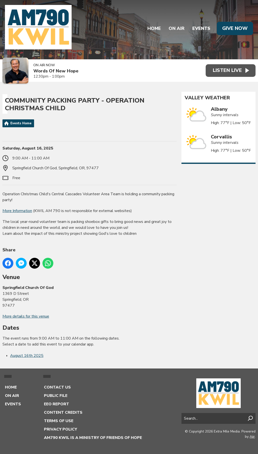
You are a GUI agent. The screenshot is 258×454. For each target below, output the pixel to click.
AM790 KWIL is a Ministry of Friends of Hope (93, 437)
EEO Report (56, 404)
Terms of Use (58, 421)
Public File (55, 395)
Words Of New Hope (56, 71)
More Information (17, 211)
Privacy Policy (60, 429)
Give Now (235, 28)
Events (201, 28)
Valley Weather (207, 97)
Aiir (252, 436)
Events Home (21, 123)
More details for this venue (25, 316)
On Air (176, 28)
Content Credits (63, 412)
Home (153, 28)
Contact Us (57, 387)
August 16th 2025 (26, 355)
